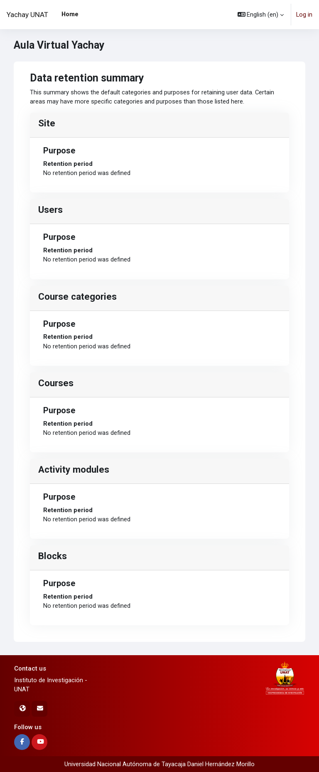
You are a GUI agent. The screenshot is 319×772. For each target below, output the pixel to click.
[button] (261, 14)
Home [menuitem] (70, 14)
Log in (304, 14)
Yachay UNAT (27, 14)
